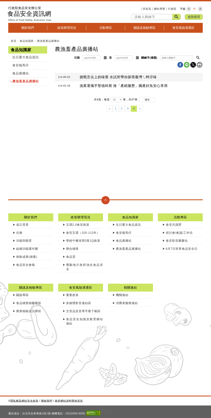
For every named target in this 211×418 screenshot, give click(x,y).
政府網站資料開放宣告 (69, 400)
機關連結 (122, 295)
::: (138, 9)
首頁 (13, 41)
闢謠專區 (22, 295)
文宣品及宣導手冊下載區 (83, 311)
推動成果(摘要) (26, 256)
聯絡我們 (46, 400)
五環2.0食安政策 (77, 224)
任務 (19, 232)
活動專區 (105, 27)
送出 (147, 99)
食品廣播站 (20, 73)
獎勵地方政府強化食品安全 (84, 267)
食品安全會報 (25, 265)
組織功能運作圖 (27, 248)
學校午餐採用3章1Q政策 (83, 240)
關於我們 (27, 27)
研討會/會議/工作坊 (179, 232)
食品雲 (70, 256)
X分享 (193, 65)
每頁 (107, 99)
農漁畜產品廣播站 (48, 41)
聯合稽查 (72, 248)
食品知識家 (27, 41)
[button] (105, 57)
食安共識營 (173, 224)
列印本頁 (199, 65)
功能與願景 (24, 240)
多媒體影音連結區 (78, 303)
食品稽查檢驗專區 (28, 303)
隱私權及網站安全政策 (24, 400)
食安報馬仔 (20, 65)
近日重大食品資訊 (25, 57)
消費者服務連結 (127, 303)
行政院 (172, 9)
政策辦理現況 (66, 27)
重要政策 (72, 295)
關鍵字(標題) (149, 57)
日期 (77, 57)
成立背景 (22, 224)
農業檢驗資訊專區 (28, 311)
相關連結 (130, 287)
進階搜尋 (194, 17)
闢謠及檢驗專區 (144, 27)
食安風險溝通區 (183, 27)
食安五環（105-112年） (83, 232)
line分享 (187, 65)
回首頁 (147, 9)
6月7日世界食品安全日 (182, 248)
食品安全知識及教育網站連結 (84, 321)
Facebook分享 (180, 65)
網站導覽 (159, 9)
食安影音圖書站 (177, 240)
